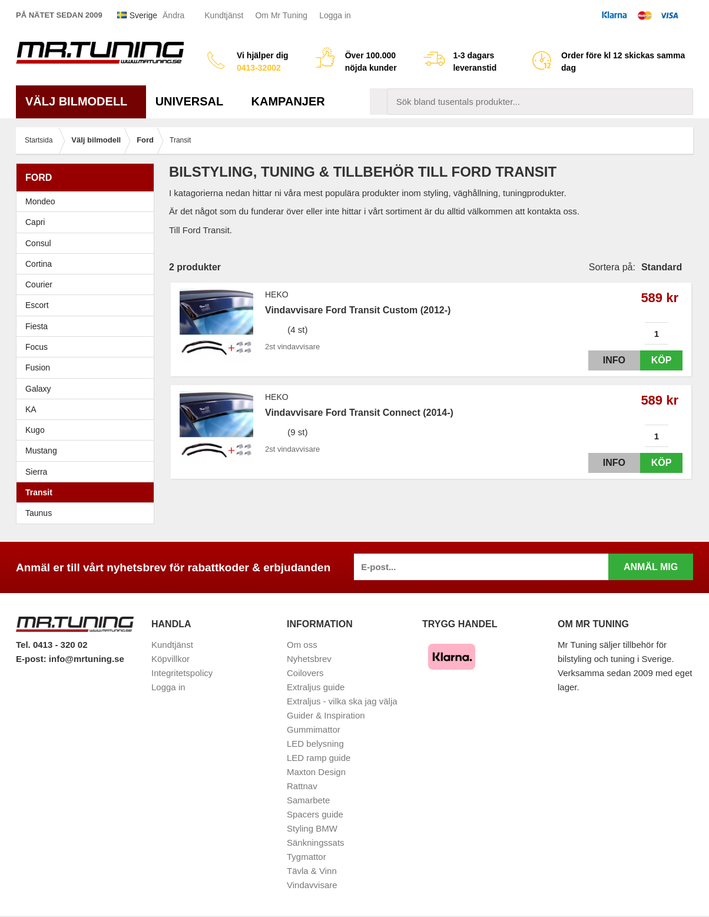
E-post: (32, 659)
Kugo (35, 430)
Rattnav (302, 786)
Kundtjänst (223, 15)
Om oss (302, 645)
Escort (88, 305)
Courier (38, 284)
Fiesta (88, 326)
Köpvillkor (170, 659)
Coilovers (305, 673)
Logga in (335, 15)
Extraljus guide (315, 687)
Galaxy (38, 388)
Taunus (38, 513)
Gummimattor (313, 729)
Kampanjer (288, 101)
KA (31, 409)
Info (603, 360)
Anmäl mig (651, 567)
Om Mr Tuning (281, 15)
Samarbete (308, 800)
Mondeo (40, 201)
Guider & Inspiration (326, 715)
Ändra (173, 15)
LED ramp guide (318, 758)
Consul (38, 243)
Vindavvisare (312, 885)
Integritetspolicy (182, 673)
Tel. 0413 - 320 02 (51, 645)
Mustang (41, 450)
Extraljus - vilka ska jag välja (342, 701)
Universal (194, 101)
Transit (38, 492)
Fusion (37, 367)
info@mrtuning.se (86, 659)
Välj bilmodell (81, 101)
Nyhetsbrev (309, 659)
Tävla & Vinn (312, 871)
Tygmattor (306, 857)
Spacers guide (315, 814)
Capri (35, 222)
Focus (88, 347)
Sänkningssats (315, 842)
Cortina (38, 264)
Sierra (88, 471)
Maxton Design (316, 772)
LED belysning (315, 744)
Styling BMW (312, 828)
